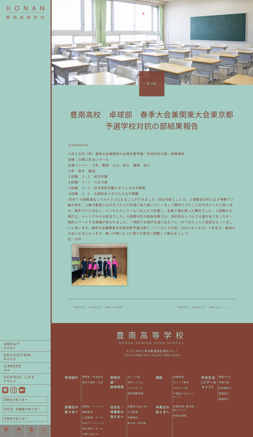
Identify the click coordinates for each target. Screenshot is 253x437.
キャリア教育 (25, 164)
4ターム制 (25, 54)
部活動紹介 (25, 218)
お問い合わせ (90, 434)
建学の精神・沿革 (92, 382)
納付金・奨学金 (137, 423)
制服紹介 (25, 306)
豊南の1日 (25, 43)
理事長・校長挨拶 (25, 109)
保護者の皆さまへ (138, 406)
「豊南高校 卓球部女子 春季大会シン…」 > (205, 307)
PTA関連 (133, 412)
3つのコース (25, 273)
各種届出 (133, 417)
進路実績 (25, 54)
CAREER (13, 368)
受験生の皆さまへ (16, 399)
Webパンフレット (93, 423)
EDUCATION (17, 356)
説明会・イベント (92, 406)
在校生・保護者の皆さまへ (22, 409)
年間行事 (25, 131)
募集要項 (87, 412)
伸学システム (25, 164)
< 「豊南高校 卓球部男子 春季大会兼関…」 (98, 307)
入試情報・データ (92, 417)
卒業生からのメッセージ (183, 395)
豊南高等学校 (151, 335)
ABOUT (12, 345)
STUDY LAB (25, 273)
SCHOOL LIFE (19, 379)
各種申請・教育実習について (183, 408)
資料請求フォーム (92, 428)
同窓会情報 (179, 415)
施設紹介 (224, 398)
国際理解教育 (135, 393)
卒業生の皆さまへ (16, 418)
